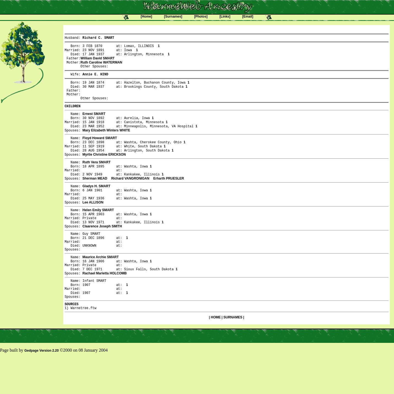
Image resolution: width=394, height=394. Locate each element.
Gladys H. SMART (96, 205)
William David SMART (97, 61)
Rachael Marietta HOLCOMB (104, 304)
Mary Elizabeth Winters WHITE (106, 143)
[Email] (247, 16)
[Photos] (201, 16)
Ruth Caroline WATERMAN (101, 66)
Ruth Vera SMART (96, 178)
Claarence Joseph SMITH (102, 250)
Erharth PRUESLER (168, 197)
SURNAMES (233, 354)
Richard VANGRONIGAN (130, 197)
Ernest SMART (93, 124)
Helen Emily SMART (98, 232)
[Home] (146, 16)
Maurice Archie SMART (100, 286)
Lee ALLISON (92, 223)
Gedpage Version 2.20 (41, 387)
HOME (216, 354)
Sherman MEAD (94, 197)
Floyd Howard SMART (99, 151)
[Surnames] (173, 16)
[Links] (224, 16)
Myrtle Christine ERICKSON (104, 170)
